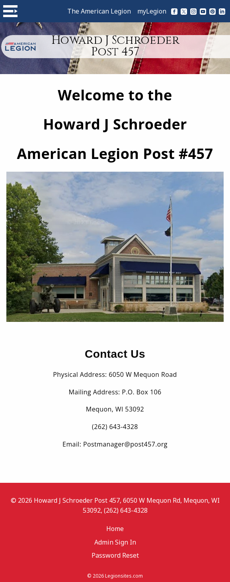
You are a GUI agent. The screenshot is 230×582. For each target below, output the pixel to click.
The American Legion (99, 11)
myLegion (151, 11)
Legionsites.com (124, 571)
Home (115, 524)
